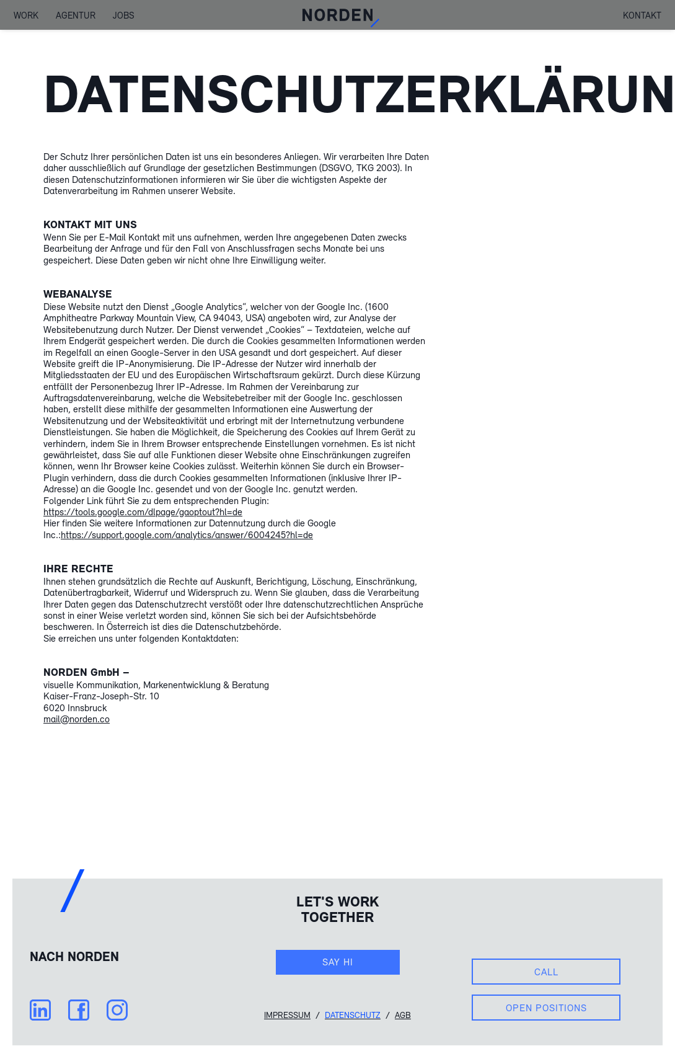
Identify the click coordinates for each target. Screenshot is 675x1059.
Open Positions (546, 1007)
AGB (403, 1015)
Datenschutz (353, 1015)
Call (546, 971)
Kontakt (642, 15)
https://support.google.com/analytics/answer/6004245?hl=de (187, 534)
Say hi (337, 961)
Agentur (75, 14)
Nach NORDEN (74, 956)
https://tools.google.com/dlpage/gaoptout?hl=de (142, 511)
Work (26, 14)
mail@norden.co (76, 718)
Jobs (124, 14)
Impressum (287, 1015)
